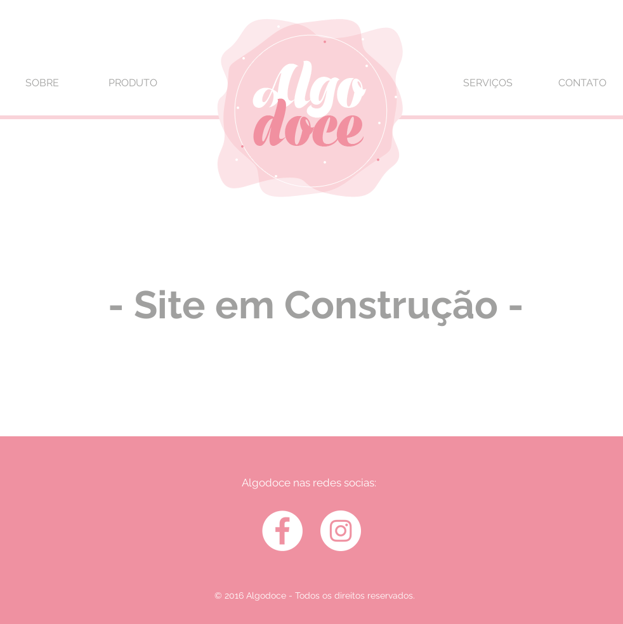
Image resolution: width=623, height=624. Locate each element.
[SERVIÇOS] (488, 83)
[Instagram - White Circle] (340, 530)
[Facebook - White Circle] (282, 530)
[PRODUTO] (132, 83)
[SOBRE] (42, 83)
